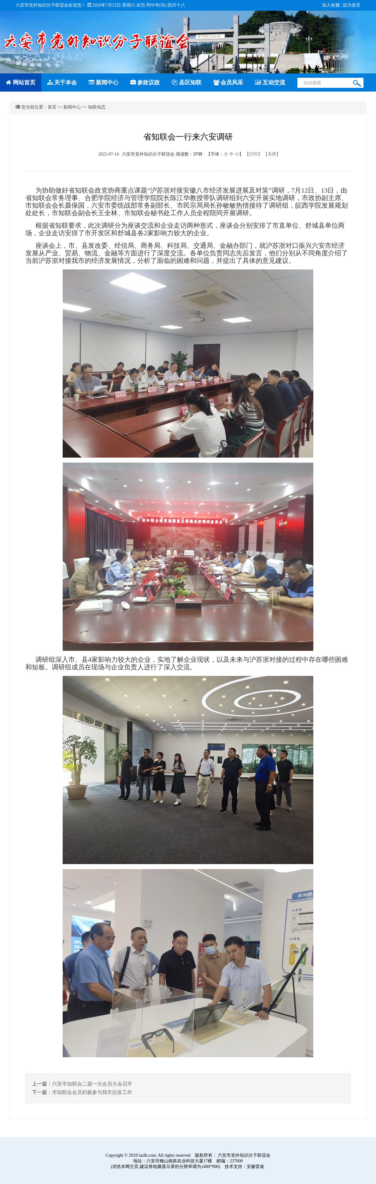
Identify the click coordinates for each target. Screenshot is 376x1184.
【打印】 (253, 154)
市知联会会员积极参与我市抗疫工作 (92, 1092)
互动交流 (270, 82)
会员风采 (228, 82)
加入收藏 (331, 5)
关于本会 (62, 82)
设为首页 (351, 5)
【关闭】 (272, 154)
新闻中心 (103, 82)
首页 (52, 107)
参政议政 (145, 82)
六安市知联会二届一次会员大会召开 (92, 1083)
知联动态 (97, 107)
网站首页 (20, 82)
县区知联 (186, 82)
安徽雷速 (255, 1166)
